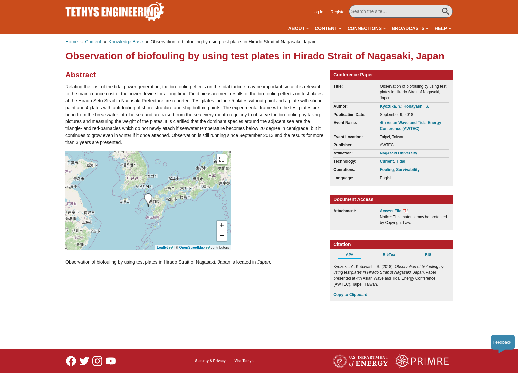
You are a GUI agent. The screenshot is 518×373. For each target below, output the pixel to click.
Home (71, 41)
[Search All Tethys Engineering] (401, 11)
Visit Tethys (244, 361)
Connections (365, 28)
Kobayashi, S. (416, 106)
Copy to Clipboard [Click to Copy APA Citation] (350, 294)
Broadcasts (408, 28)
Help (441, 28)
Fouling (387, 169)
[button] (222, 226)
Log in (317, 12)
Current (387, 161)
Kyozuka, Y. (390, 106)
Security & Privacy (210, 361)
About (296, 28)
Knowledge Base (125, 41)
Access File (390, 211)
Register (338, 12)
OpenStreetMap (192, 247)
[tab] (353, 255)
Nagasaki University (398, 153)
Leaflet (162, 247)
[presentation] (148, 200)
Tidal (400, 161)
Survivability (408, 169)
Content (326, 28)
